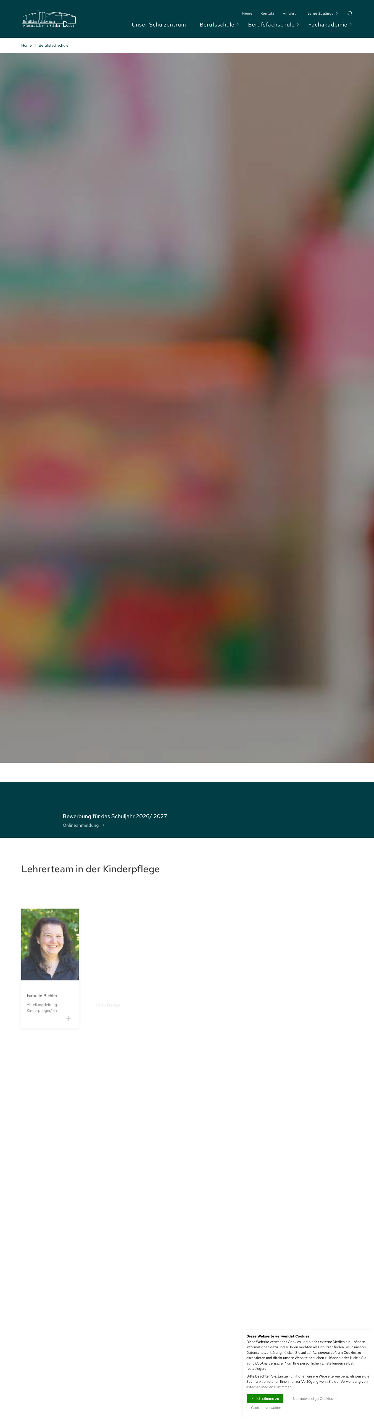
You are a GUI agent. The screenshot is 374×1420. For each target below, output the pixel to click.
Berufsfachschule (274, 24)
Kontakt (268, 13)
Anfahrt (289, 13)
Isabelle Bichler (42, 1005)
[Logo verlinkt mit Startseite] (49, 19)
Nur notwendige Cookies (313, 1399)
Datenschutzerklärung (264, 1352)
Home (247, 13)
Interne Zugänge (321, 13)
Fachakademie (330, 24)
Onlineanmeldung (84, 822)
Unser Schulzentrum (161, 24)
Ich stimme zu (267, 1399)
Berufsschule (220, 24)
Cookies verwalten (266, 1408)
